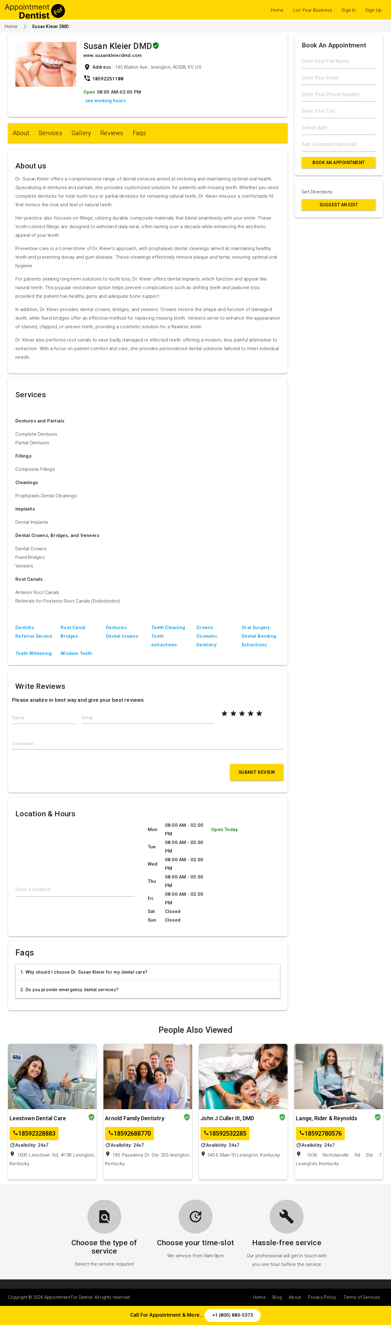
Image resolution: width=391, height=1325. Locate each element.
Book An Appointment (338, 162)
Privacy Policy (322, 1297)
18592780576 (320, 1133)
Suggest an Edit (339, 204)
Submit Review (257, 772)
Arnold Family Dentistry (134, 1118)
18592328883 (34, 1133)
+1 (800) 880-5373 (232, 1315)
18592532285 (225, 1133)
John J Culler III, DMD (227, 1118)
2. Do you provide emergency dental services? (69, 989)
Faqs (139, 133)
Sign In (348, 10)
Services (50, 133)
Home (277, 10)
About (21, 133)
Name (18, 718)
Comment (22, 743)
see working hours (105, 100)
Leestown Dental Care (38, 1118)
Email (87, 718)
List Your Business (313, 10)
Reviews (111, 133)
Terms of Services (361, 1297)
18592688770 (129, 1133)
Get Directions (317, 192)
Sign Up (373, 10)
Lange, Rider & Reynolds (326, 1118)
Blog (277, 1297)
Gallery (81, 133)
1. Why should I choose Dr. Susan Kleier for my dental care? (83, 972)
